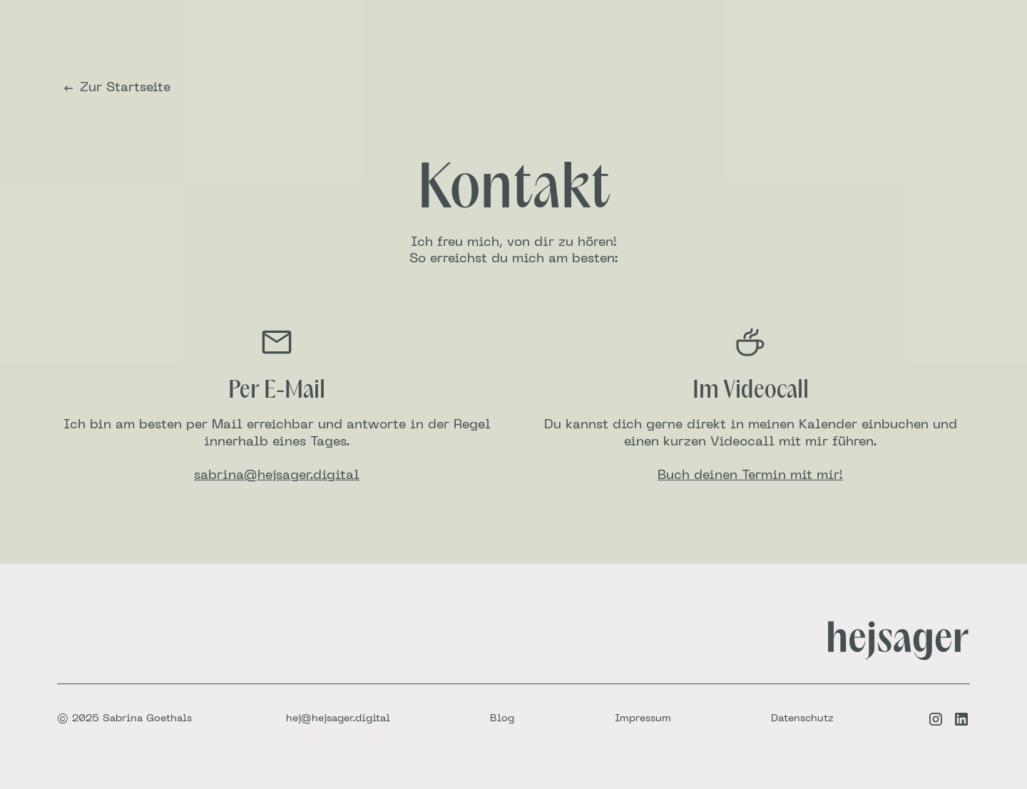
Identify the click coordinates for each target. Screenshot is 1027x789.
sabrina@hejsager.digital (276, 476)
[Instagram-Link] (935, 719)
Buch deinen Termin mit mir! (750, 476)
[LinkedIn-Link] (961, 719)
